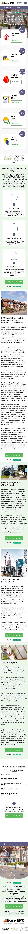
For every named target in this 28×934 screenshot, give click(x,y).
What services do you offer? (10, 789)
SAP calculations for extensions (9, 677)
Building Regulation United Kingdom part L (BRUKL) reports (13, 364)
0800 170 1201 (18, 810)
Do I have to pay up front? (9, 778)
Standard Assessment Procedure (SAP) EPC (12, 353)
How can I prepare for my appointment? (9, 794)
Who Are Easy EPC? (7, 774)
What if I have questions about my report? (12, 783)
